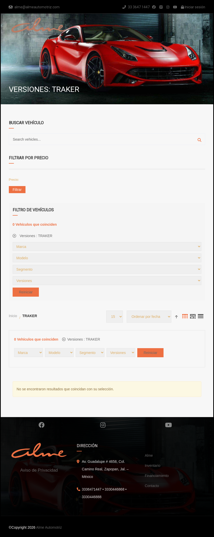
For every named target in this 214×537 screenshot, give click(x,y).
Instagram (102, 424)
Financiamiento (157, 476)
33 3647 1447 (136, 7)
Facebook (42, 424)
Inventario (152, 466)
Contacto (152, 486)
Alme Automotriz (49, 527)
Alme (149, 455)
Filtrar (17, 190)
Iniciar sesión (193, 7)
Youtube (168, 424)
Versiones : (32, 236)
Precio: (14, 180)
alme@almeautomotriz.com (37, 7)
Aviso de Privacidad (39, 470)
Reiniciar (26, 292)
